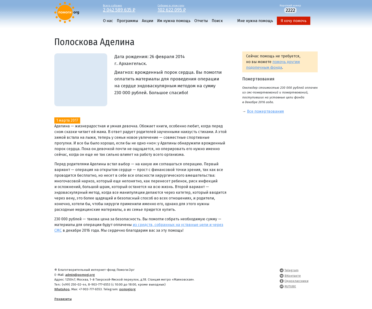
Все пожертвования (265, 111)
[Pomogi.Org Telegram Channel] (282, 270)
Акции (147, 20)
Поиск (217, 20)
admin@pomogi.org (80, 275)
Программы (127, 20)
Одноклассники (296, 281)
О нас (108, 20)
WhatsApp (62, 289)
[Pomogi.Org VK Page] (282, 276)
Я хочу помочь (294, 20)
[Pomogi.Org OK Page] (282, 281)
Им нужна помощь (174, 20)
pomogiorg (127, 289)
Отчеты (201, 20)
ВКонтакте (292, 276)
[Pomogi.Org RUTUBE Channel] (282, 286)
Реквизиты (63, 299)
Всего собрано (126, 8)
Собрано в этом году (181, 8)
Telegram (291, 270)
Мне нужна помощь (255, 20)
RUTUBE (290, 286)
